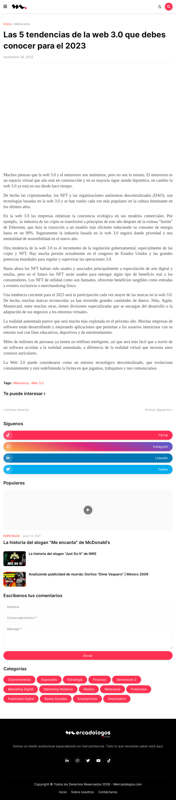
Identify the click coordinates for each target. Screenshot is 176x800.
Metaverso (22, 24)
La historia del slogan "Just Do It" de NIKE (62, 553)
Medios (88, 689)
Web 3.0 (37, 383)
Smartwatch (117, 699)
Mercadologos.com (127, 784)
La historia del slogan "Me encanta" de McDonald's (56, 542)
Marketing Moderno (58, 689)
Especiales (49, 679)
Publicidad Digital (21, 699)
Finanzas (99, 679)
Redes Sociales (55, 699)
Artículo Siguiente (157, 410)
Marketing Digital (20, 689)
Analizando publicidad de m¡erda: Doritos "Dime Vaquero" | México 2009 (88, 574)
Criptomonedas (19, 679)
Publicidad (139, 689)
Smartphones (87, 699)
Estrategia (75, 679)
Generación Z (127, 679)
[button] (5, 6)
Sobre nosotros (82, 792)
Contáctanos (107, 792)
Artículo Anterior (17, 410)
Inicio (7, 24)
